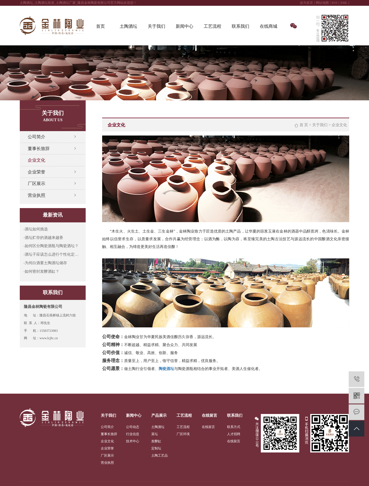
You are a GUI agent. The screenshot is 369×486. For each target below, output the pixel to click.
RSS (334, 3)
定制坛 (156, 448)
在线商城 (268, 26)
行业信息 (132, 434)
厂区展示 (36, 183)
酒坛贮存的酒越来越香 (44, 238)
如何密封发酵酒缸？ (42, 271)
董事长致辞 (39, 148)
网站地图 (322, 3)
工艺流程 (212, 26)
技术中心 (132, 441)
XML (344, 3)
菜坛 (154, 434)
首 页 (304, 125)
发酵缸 (156, 441)
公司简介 (36, 136)
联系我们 (240, 26)
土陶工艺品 (159, 455)
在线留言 (208, 427)
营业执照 (36, 195)
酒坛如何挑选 (36, 229)
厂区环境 (183, 434)
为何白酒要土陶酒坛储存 (46, 263)
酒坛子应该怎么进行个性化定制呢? (53, 254)
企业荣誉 (36, 172)
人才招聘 (233, 434)
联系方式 (233, 427)
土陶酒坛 (128, 26)
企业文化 (36, 160)
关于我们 (156, 26)
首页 (100, 26)
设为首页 (306, 3)
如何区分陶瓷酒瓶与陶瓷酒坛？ (52, 246)
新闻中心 (184, 26)
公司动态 (132, 427)
